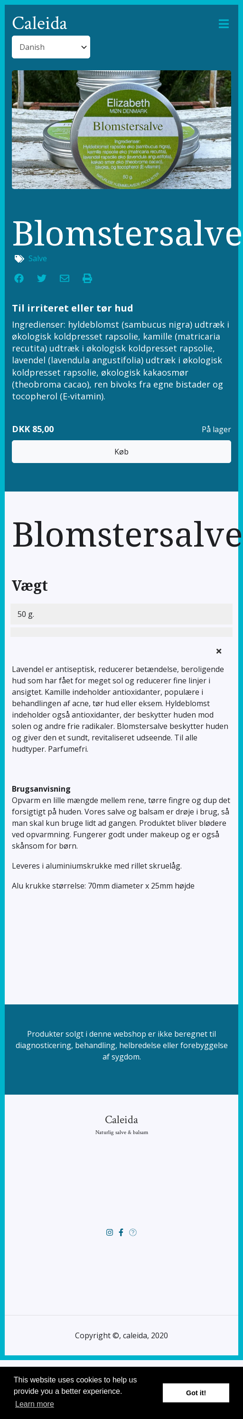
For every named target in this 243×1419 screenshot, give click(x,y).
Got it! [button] (196, 1393)
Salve (37, 308)
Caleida (39, 23)
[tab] (121, 703)
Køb (121, 501)
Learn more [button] (34, 1404)
